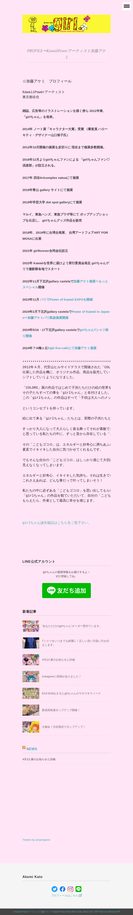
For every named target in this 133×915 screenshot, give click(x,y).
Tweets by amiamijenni (36, 839)
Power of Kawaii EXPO (66, 299)
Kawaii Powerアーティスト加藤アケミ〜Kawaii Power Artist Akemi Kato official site (54, 912)
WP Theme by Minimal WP (107, 912)
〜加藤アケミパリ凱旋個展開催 (46, 317)
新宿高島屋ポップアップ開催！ (61, 710)
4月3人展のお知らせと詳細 (58, 659)
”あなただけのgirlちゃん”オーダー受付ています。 (72, 626)
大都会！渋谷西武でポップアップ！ (64, 726)
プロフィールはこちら (66, 895)
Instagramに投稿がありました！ (61, 676)
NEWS (31, 749)
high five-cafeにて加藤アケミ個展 (72, 348)
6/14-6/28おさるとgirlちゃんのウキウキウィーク (71, 693)
